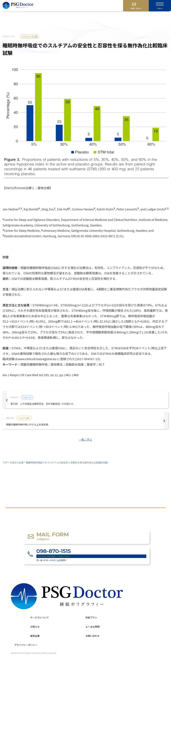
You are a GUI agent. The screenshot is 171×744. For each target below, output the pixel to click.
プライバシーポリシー (26, 644)
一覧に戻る (85, 439)
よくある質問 (93, 626)
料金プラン (91, 617)
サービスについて (39, 617)
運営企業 (35, 635)
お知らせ (35, 626)
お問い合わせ (93, 635)
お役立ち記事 (30, 36)
